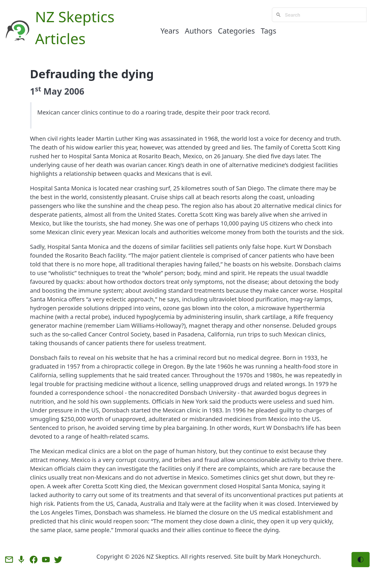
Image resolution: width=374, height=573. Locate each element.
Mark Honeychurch (293, 556)
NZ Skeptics (75, 17)
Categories (236, 31)
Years (169, 31)
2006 (74, 91)
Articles (60, 38)
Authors (198, 31)
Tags (268, 31)
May (53, 91)
